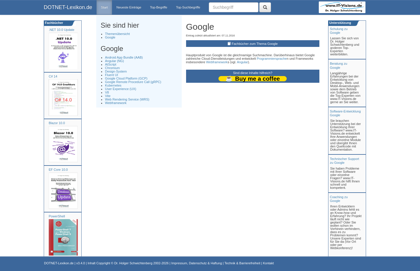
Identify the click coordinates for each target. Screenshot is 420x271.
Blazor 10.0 (57, 123)
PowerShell (57, 216)
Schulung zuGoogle (339, 30)
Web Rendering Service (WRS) (127, 99)
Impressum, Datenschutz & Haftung (196, 263)
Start (104, 7)
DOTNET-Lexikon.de (68, 7)
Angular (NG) (114, 61)
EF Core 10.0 (58, 169)
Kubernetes (113, 85)
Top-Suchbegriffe (188, 7)
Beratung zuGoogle (338, 65)
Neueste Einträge (128, 7)
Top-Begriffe (158, 7)
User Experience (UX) (120, 89)
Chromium (112, 68)
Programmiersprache (272, 58)
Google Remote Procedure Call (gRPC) (133, 82)
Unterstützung (339, 22)
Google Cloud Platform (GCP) (126, 78)
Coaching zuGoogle (339, 199)
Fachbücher (53, 22)
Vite (108, 96)
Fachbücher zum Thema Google (255, 43)
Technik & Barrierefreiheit (242, 263)
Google (110, 37)
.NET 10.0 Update (61, 29)
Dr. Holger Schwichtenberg (133, 263)
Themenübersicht (117, 34)
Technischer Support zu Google (344, 160)
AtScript (110, 64)
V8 (107, 92)
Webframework (116, 103)
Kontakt (268, 263)
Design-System (116, 71)
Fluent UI (111, 75)
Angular (242, 62)
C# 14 (53, 76)
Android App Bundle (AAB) (124, 57)
